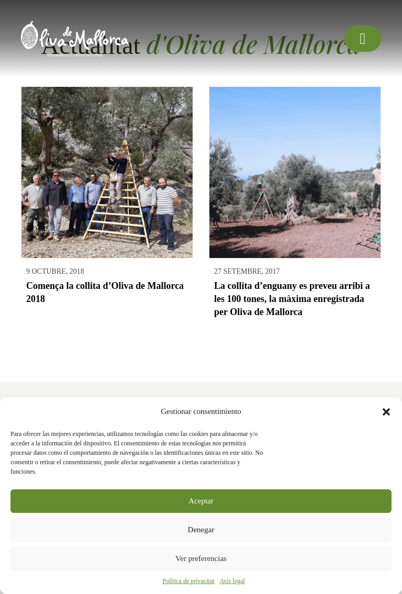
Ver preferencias (201, 558)
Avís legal (232, 581)
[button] (386, 412)
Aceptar (200, 501)
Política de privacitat (188, 581)
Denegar (201, 529)
